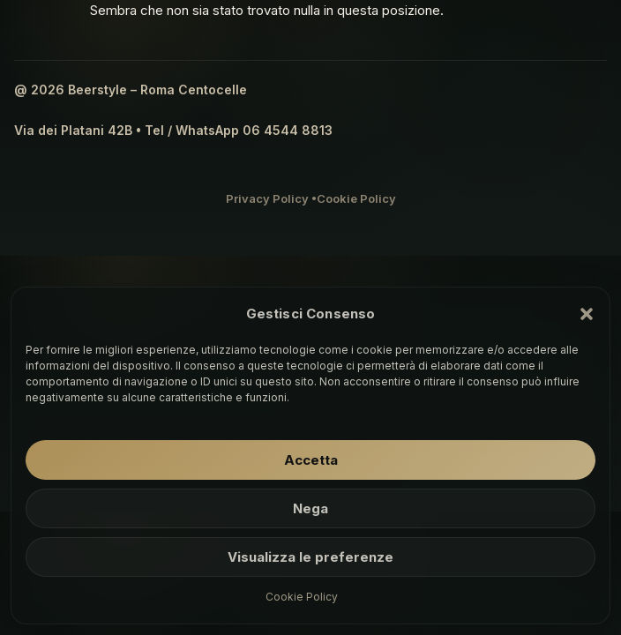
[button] (586, 314)
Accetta (311, 460)
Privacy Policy (267, 198)
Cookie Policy (302, 596)
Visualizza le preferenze (310, 557)
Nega (310, 508)
